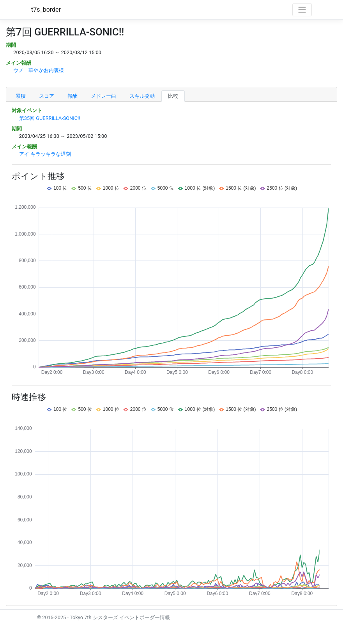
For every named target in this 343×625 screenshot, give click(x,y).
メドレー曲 (103, 96)
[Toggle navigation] (302, 9)
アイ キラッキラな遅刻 (45, 154)
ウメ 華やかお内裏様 (38, 70)
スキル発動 (142, 96)
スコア (46, 96)
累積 (21, 96)
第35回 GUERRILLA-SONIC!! (49, 118)
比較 (173, 96)
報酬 (72, 96)
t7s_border (46, 9)
